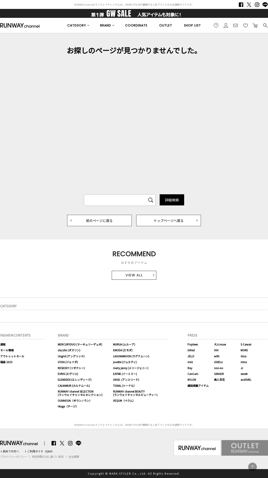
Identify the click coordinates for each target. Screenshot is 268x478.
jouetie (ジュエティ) (125, 362)
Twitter (249, 4)
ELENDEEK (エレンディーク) (74, 379)
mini (190, 362)
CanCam (193, 374)
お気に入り (245, 25)
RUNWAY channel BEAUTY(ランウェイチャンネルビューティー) (135, 392)
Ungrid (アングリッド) (71, 356)
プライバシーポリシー (13, 456)
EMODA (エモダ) (122, 350)
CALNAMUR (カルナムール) (74, 385)
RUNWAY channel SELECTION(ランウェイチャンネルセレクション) (80, 392)
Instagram (257, 4)
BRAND (105, 25)
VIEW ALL (134, 275)
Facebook (241, 4)
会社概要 (73, 456)
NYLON (192, 379)
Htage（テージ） (68, 406)
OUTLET (165, 25)
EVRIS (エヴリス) (68, 374)
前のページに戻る (99, 220)
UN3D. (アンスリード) (126, 379)
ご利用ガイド (216, 25)
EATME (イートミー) (125, 374)
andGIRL (246, 379)
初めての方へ (11, 451)
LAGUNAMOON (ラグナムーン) (131, 356)
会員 (226, 25)
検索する (265, 25)
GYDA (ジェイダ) (68, 362)
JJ (242, 368)
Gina (243, 356)
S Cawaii (246, 344)
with (216, 356)
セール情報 (7, 350)
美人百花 (219, 379)
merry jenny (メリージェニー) (130, 368)
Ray (190, 368)
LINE (265, 4)
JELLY (191, 356)
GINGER (219, 374)
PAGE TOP (252, 467)
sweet (244, 374)
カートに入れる (255, 25)
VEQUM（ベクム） (124, 400)
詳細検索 (172, 200)
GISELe (218, 362)
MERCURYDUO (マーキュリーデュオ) (80, 344)
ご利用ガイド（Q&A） (40, 451)
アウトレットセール (12, 356)
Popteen (193, 344)
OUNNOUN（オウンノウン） (75, 400)
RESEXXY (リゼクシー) (71, 368)
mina (244, 362)
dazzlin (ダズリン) (69, 350)
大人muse (220, 344)
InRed (191, 350)
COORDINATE (136, 25)
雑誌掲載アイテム (198, 385)
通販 (3, 344)
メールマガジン (235, 25)
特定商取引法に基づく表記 (48, 456)
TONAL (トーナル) (123, 385)
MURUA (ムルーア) (124, 344)
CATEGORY (76, 25)
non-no (218, 368)
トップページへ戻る (169, 220)
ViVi (216, 350)
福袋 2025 (6, 362)
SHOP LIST (192, 25)
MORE (244, 350)
